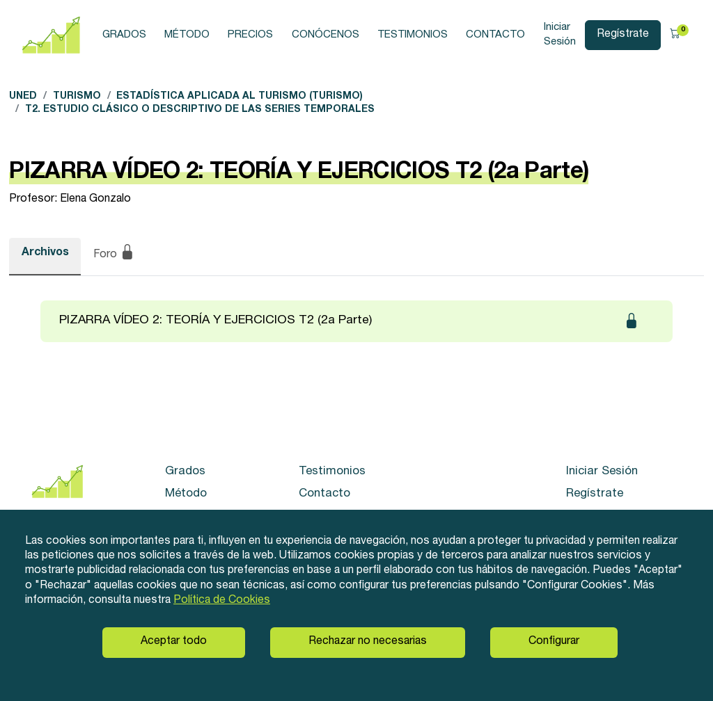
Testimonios (412, 35)
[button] (679, 35)
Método (187, 35)
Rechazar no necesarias (367, 641)
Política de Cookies (221, 600)
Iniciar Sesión (560, 34)
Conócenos (325, 35)
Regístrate (623, 34)
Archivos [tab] (45, 253)
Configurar (553, 641)
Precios (250, 35)
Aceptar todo (174, 641)
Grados (124, 35)
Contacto (495, 35)
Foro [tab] (114, 253)
